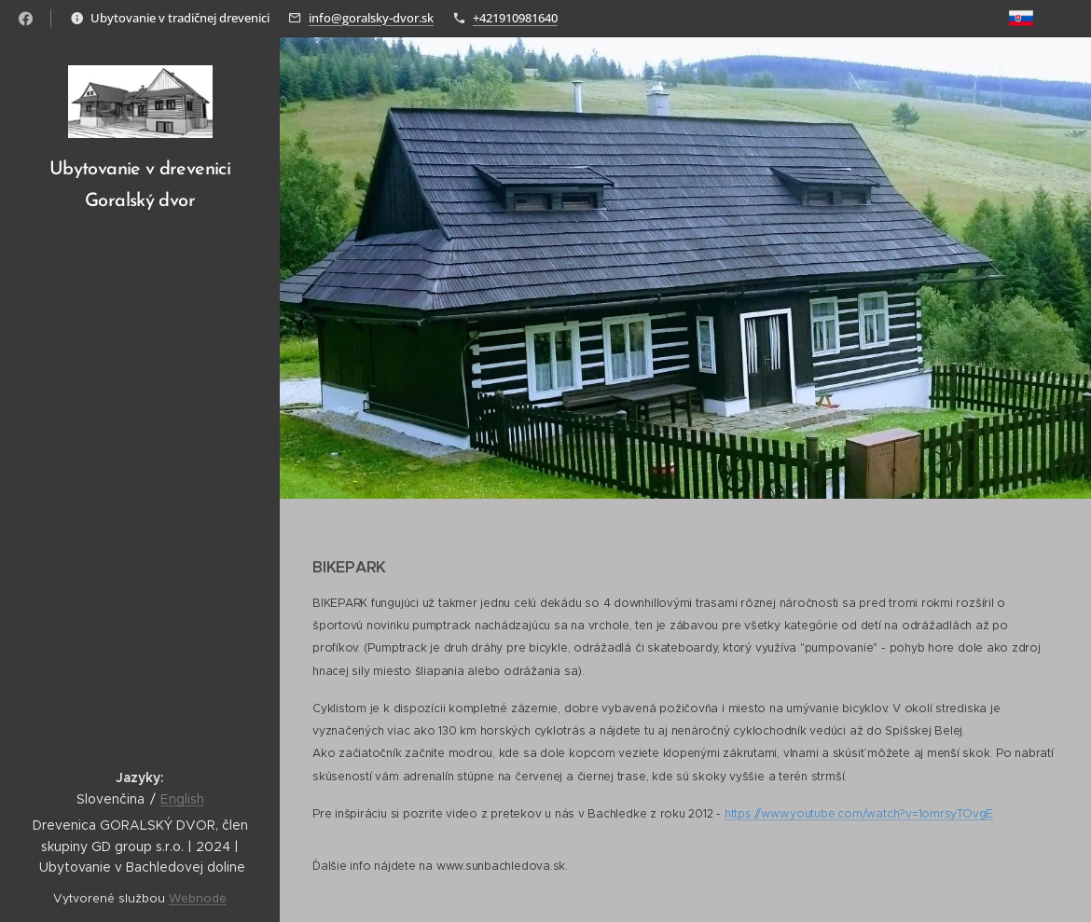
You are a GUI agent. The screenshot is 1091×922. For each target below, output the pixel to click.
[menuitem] (140, 309)
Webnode (198, 898)
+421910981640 (515, 17)
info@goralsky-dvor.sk (371, 17)
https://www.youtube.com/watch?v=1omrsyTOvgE (859, 813)
